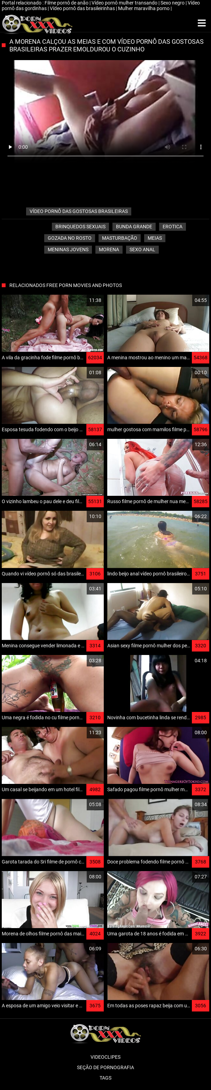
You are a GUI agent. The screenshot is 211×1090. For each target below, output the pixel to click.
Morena (109, 249)
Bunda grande (134, 226)
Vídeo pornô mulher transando (125, 3)
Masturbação (119, 238)
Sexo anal (142, 249)
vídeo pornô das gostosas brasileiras (79, 211)
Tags (105, 1078)
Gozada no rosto (70, 238)
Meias (155, 238)
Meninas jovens (68, 249)
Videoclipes (105, 1057)
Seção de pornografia (105, 1067)
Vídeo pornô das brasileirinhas (83, 8)
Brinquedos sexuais (80, 226)
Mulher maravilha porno (144, 8)
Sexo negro (173, 3)
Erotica (172, 226)
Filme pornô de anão (67, 3)
